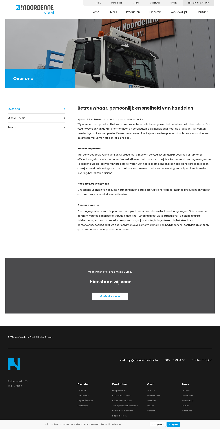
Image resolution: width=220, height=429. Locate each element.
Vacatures (187, 410)
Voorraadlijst (178, 12)
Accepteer (173, 424)
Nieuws (150, 405)
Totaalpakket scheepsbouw (125, 405)
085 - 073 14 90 (175, 360)
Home (95, 12)
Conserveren (83, 395)
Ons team (151, 400)
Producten (133, 12)
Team (36, 127)
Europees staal (119, 390)
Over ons (36, 109)
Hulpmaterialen (119, 415)
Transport (81, 390)
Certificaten (82, 405)
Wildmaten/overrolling (122, 410)
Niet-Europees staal (121, 395)
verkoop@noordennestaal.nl (139, 360)
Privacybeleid (158, 424)
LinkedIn (186, 390)
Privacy (185, 405)
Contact (202, 12)
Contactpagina (201, 360)
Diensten (155, 12)
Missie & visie (36, 118)
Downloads (187, 395)
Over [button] (113, 12)
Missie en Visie (153, 395)
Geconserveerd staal (122, 400)
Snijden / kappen (85, 400)
